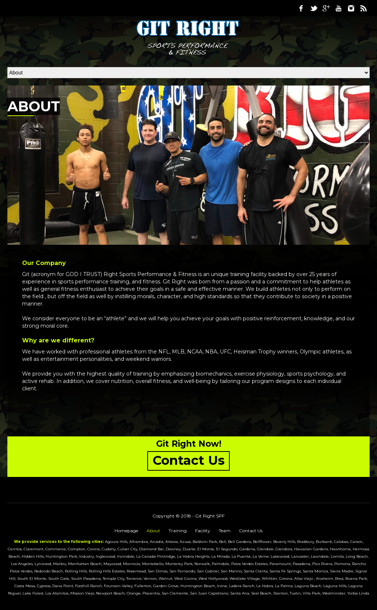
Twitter (313, 8)
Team (224, 530)
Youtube (338, 8)
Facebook (301, 8)
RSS (363, 8)
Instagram (351, 8)
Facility (202, 530)
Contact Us (251, 530)
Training (178, 530)
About (153, 530)
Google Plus (326, 8)
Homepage (126, 530)
